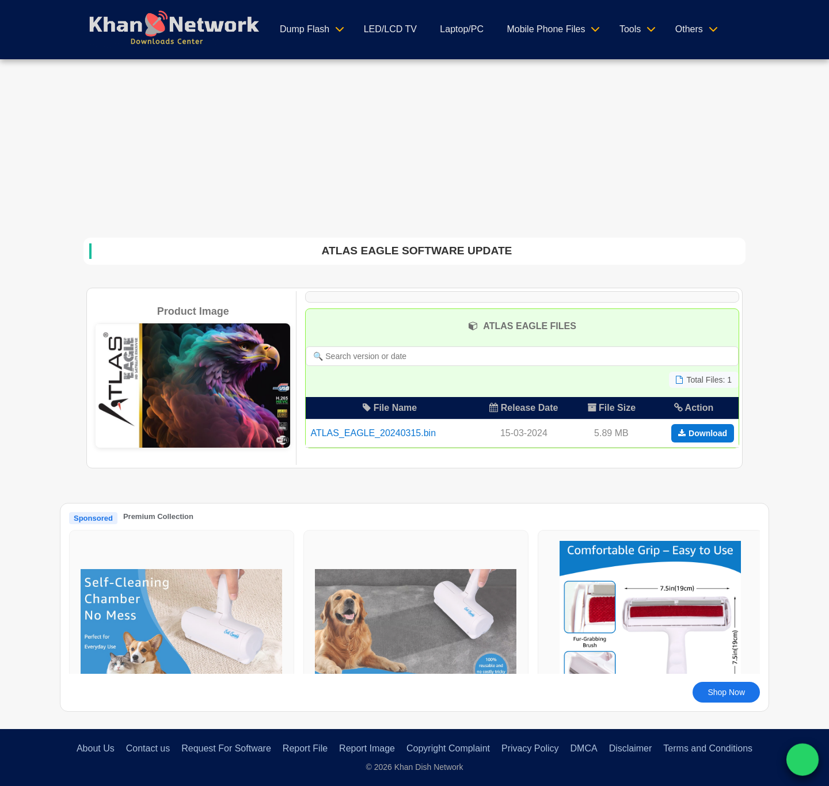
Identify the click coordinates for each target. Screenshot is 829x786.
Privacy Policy (530, 748)
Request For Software (226, 748)
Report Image (367, 748)
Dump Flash (304, 29)
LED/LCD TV (390, 29)
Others (689, 29)
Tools (630, 29)
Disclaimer (630, 748)
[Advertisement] (414, 145)
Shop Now (726, 692)
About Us (96, 748)
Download (702, 433)
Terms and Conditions (707, 748)
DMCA (584, 748)
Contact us (148, 748)
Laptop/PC (462, 29)
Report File (305, 748)
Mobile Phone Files (546, 29)
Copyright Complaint (448, 748)
